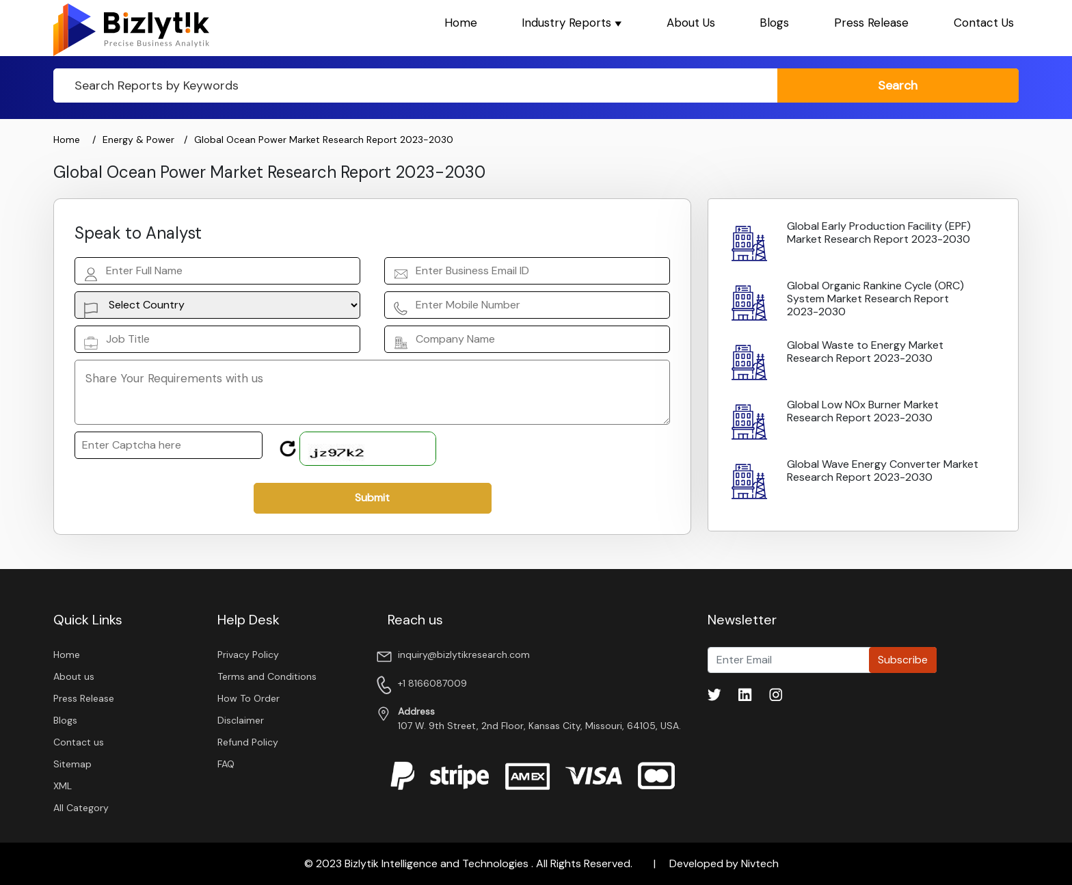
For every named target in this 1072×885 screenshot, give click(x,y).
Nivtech (760, 863)
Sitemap (72, 764)
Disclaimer (240, 720)
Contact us (78, 742)
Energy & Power (140, 139)
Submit (372, 497)
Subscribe (903, 659)
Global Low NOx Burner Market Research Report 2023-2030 (863, 411)
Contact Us (984, 22)
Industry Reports (571, 22)
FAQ (225, 764)
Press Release (871, 22)
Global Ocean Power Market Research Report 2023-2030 (323, 139)
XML (62, 786)
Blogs (774, 22)
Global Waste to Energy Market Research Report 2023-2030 (865, 351)
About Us (691, 22)
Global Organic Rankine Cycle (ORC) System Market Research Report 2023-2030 (875, 298)
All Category (81, 808)
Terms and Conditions (267, 676)
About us (73, 676)
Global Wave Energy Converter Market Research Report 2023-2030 (882, 470)
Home (460, 22)
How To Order (248, 698)
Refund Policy (247, 742)
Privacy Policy (248, 654)
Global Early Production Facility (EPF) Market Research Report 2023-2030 (879, 232)
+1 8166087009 (432, 683)
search (897, 85)
